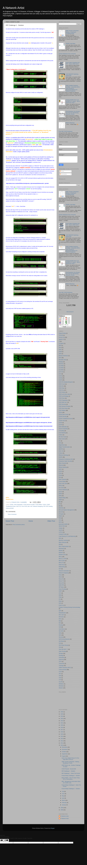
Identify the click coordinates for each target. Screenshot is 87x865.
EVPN (60, 471)
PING (60, 597)
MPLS (60, 556)
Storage (61, 653)
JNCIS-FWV (62, 526)
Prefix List (61, 605)
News (60, 574)
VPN (60, 675)
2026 (62, 711)
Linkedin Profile (63, 534)
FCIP (60, 473)
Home (31, 521)
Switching (61, 659)
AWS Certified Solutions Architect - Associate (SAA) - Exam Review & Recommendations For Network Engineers (73, 88)
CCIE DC (61, 386)
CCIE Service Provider (29, 504)
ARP (60, 345)
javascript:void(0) (63, 524)
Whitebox (61, 683)
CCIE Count (62, 384)
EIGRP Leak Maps (70, 43)
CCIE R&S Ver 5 (63, 402)
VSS (60, 677)
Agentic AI (61, 339)
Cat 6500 (61, 367)
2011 (62, 743)
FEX (60, 477)
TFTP (60, 661)
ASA (60, 347)
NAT (31, 506)
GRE (60, 495)
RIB (60, 621)
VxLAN (60, 681)
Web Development (70, 311)
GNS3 (60, 493)
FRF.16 (61, 485)
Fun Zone (61, 487)
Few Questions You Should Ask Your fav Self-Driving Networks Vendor (73, 113)
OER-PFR (61, 585)
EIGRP (60, 457)
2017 (62, 729)
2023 (62, 718)
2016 (62, 731)
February (64, 802)
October (64, 751)
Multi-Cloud (62, 564)
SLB (60, 643)
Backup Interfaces (63, 355)
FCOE (60, 475)
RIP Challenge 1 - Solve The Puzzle (71, 773)
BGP (60, 357)
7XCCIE (61, 335)
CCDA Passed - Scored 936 (69, 769)
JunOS (60, 530)
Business (61, 363)
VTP (60, 679)
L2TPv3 (61, 532)
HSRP (60, 499)
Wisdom (61, 688)
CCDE (11, 504)
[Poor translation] (6, 840)
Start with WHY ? (63, 649)
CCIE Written (38, 504)
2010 (62, 745)
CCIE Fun (61, 390)
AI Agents (61, 343)
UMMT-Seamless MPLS (65, 667)
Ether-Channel (62, 463)
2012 (62, 740)
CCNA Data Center (63, 414)
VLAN (60, 671)
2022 (62, 720)
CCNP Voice (62, 420)
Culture (61, 434)
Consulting (61, 430)
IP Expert (61, 514)
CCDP (60, 380)
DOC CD (18, 506)
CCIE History (62, 392)
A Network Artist (13, 8)
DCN (60, 443)
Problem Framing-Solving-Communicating (69, 607)
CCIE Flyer (61, 388)
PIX (60, 599)
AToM (60, 351)
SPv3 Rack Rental (63, 645)
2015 (62, 734)
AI (59, 341)
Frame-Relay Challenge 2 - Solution (71, 775)
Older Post (51, 521)
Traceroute (61, 663)
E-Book (61, 453)
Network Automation (64, 570)
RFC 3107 (61, 614)
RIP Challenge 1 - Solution (68, 771)
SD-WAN (61, 631)
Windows (61, 685)
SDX (60, 635)
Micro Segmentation (64, 546)
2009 (62, 807)
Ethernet (61, 465)
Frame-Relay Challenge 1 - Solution (71, 788)
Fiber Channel (62, 479)
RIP (47, 506)
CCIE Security (62, 404)
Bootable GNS (62, 359)
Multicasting (62, 566)
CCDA (60, 376)
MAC (60, 538)
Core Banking (62, 432)
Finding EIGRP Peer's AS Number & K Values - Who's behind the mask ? (73, 101)
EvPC (60, 469)
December (65, 747)
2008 (62, 809)
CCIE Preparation (18, 504)
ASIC (60, 349)
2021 (62, 723)
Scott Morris (62, 629)
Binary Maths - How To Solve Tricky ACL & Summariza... (71, 778)
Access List (62, 337)
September (65, 754)
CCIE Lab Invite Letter (64, 394)
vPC (60, 673)
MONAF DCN (62, 554)
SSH (60, 647)
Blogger (53, 828)
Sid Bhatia (61, 641)
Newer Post (10, 521)
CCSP (60, 422)
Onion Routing (62, 589)
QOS (60, 610)
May (63, 795)
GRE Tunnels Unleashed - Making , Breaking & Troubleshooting (72, 32)
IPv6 (60, 518)
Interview (61, 507)
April (63, 798)
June (63, 793)
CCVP (60, 424)
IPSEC (60, 516)
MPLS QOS (62, 560)
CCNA (44, 504)
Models (61, 550)
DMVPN (61, 449)
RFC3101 (61, 616)
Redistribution (62, 612)
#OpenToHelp (62, 333)
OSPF (60, 591)
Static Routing (62, 651)
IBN (60, 501)
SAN (60, 627)
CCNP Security (63, 416)
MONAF (61, 552)
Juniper (61, 528)
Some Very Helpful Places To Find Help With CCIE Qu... (70, 758)
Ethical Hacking (63, 467)
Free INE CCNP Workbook (65, 131)
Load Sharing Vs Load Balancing (67, 536)
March (63, 800)
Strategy (61, 655)
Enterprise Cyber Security (65, 461)
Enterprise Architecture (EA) (66, 459)
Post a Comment (12, 514)
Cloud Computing (63, 428)
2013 (62, 738)
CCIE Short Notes (63, 408)
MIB (60, 544)
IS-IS (60, 520)
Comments (63, 174)
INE (60, 505)
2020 (62, 725)
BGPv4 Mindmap (70, 122)
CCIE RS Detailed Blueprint (66, 382)
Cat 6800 (61, 369)
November (65, 749)
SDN (60, 633)
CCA (60, 373)
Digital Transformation (64, 447)
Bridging (61, 361)
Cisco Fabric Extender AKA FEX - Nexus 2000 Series (73, 63)
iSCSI (60, 522)
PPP (44, 506)
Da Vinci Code (62, 436)
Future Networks (63, 489)
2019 (62, 727)
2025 (62, 714)
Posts (62, 171)
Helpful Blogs (62, 497)
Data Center (62, 438)
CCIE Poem (62, 398)
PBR (60, 595)
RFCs (60, 618)
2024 (62, 716)
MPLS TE (61, 562)
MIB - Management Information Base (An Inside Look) (71, 782)
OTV (60, 593)
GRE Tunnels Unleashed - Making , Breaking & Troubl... (71, 762)
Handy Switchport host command (67, 53)
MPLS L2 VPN (62, 558)
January (64, 804)
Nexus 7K (61, 581)
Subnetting (61, 657)
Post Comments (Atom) (19, 524)
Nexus (60, 577)
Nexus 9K (61, 583)
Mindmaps (61, 548)
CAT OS (61, 371)
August (64, 756)
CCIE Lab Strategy (63, 396)
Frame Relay (62, 481)
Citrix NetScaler (63, 426)
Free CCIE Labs (25, 506)
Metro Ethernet (62, 542)
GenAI (60, 491)
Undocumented (10, 508)
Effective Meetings (63, 455)
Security (61, 637)
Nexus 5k (61, 579)
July (63, 791)
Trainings (61, 665)
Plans (60, 601)
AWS (60, 353)
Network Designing (38, 506)
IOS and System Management (66, 510)
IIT (59, 503)
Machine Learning (63, 540)
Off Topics (61, 587)
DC (59, 440)
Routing (51, 506)
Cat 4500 (61, 365)
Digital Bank (62, 445)
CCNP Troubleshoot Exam (65, 418)
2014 (62, 736)
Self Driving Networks (64, 639)
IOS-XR (61, 512)
